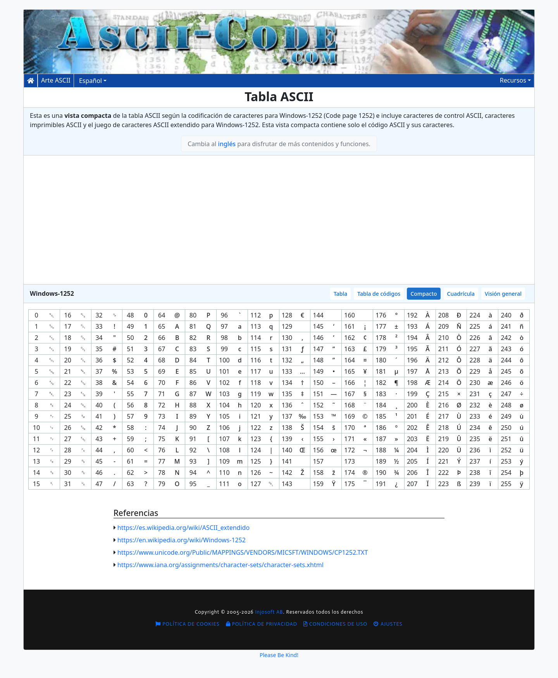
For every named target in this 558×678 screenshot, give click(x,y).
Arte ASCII (56, 80)
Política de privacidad (261, 624)
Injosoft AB (269, 612)
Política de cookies (187, 624)
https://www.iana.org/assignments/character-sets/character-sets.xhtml (220, 565)
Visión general (503, 293)
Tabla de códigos (378, 293)
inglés (227, 144)
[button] (515, 80)
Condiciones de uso (335, 624)
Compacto (423, 293)
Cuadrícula (461, 293)
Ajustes (388, 624)
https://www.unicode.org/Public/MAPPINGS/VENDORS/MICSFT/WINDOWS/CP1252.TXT (242, 552)
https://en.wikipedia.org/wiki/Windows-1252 (181, 540)
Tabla (340, 293)
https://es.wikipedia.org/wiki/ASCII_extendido (183, 527)
